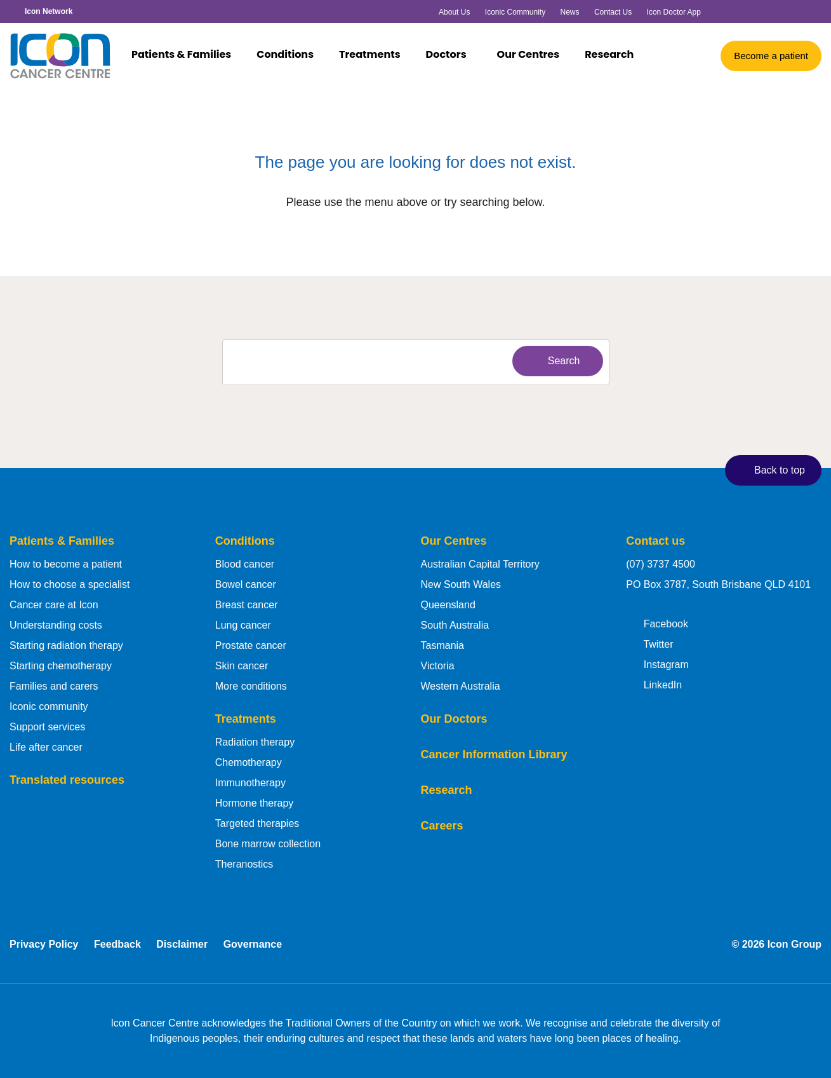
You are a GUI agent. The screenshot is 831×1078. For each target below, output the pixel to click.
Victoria (438, 665)
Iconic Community (515, 12)
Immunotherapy (250, 782)
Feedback (117, 944)
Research (609, 55)
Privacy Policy (44, 944)
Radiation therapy (255, 742)
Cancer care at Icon (54, 604)
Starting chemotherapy (61, 665)
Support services (47, 726)
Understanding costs (56, 625)
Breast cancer (246, 604)
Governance (252, 944)
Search (554, 360)
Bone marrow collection (268, 843)
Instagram (657, 663)
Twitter (649, 643)
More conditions (251, 686)
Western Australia (460, 686)
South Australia (455, 625)
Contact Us (613, 12)
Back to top (770, 469)
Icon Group (794, 944)
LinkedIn (654, 684)
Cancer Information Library (494, 754)
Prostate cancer (250, 645)
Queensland (448, 604)
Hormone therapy (254, 803)
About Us (454, 12)
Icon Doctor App (674, 12)
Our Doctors (454, 719)
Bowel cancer (245, 584)
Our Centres (528, 55)
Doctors (452, 55)
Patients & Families (187, 55)
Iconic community (49, 706)
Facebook (657, 623)
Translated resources (67, 780)
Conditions (291, 55)
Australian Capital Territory (480, 564)
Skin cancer (242, 665)
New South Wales (461, 584)
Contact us (655, 541)
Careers (442, 825)
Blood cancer (244, 564)
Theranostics (244, 864)
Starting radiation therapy (66, 645)
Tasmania (442, 645)
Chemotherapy (248, 762)
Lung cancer (243, 625)
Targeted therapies (257, 823)
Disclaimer (182, 944)
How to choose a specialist (70, 584)
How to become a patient (66, 564)
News (570, 12)
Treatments (376, 55)
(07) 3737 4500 (660, 564)
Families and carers (54, 686)
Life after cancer (46, 747)
